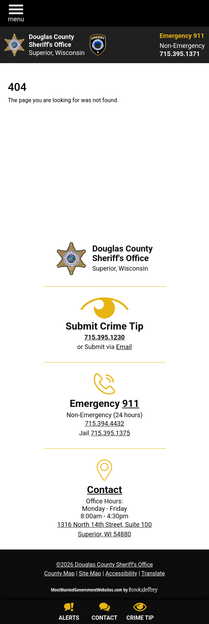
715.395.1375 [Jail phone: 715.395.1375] (110, 433)
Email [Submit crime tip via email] (124, 346)
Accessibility (121, 573)
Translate (153, 573)
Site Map (90, 573)
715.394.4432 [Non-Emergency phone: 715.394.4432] (104, 423)
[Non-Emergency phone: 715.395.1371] (182, 53)
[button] (16, 13)
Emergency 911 (182, 35)
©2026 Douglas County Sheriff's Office (104, 564)
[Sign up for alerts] (69, 613)
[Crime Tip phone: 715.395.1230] (104, 337)
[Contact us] (104, 613)
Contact (104, 490)
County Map (59, 573)
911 (130, 403)
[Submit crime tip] (140, 613)
